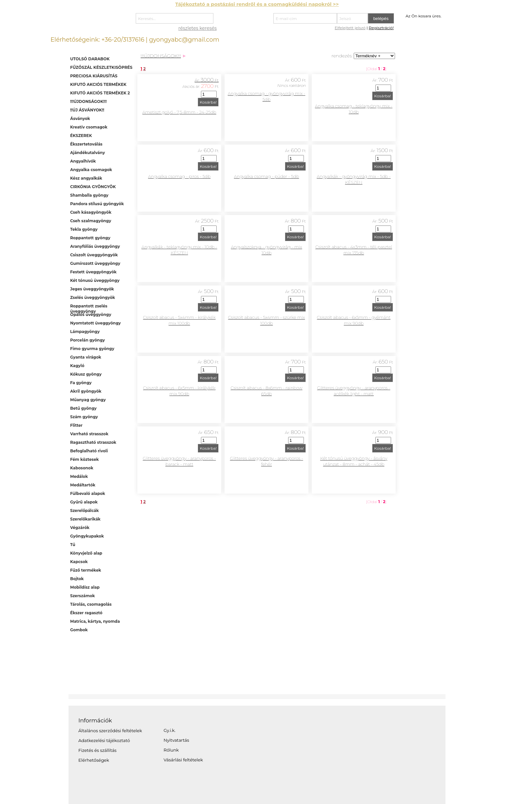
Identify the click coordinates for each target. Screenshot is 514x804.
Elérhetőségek (93, 760)
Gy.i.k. (169, 730)
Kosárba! (208, 102)
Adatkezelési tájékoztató (104, 740)
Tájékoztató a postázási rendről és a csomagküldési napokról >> (257, 4)
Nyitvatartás (176, 740)
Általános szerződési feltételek (110, 730)
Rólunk (171, 750)
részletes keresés (197, 28)
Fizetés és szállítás (97, 750)
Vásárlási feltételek (183, 759)
